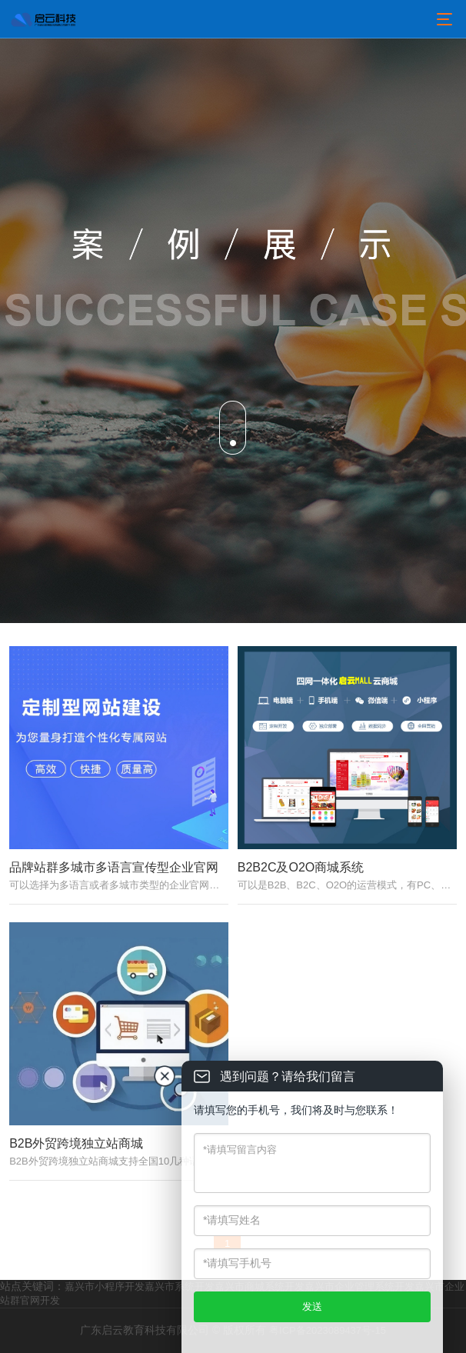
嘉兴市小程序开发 (105, 1286)
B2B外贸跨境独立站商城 (76, 1143)
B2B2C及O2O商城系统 (301, 867)
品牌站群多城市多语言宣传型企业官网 (113, 867)
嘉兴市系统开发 (180, 1286)
